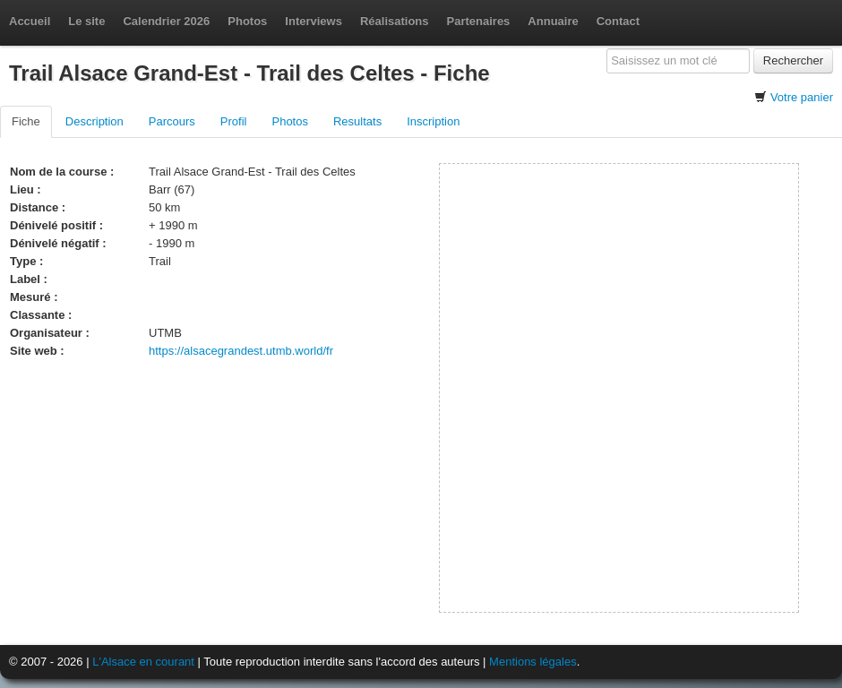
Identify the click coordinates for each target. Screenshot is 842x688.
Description (94, 121)
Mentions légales (533, 661)
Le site (86, 21)
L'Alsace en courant (143, 661)
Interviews (313, 21)
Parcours (172, 121)
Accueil (29, 21)
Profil (233, 121)
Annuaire (553, 21)
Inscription (433, 121)
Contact (618, 21)
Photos (247, 21)
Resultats (357, 121)
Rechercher (793, 60)
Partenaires (479, 21)
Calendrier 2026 (166, 21)
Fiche (26, 121)
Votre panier (801, 97)
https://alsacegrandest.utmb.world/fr (241, 350)
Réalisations (394, 21)
